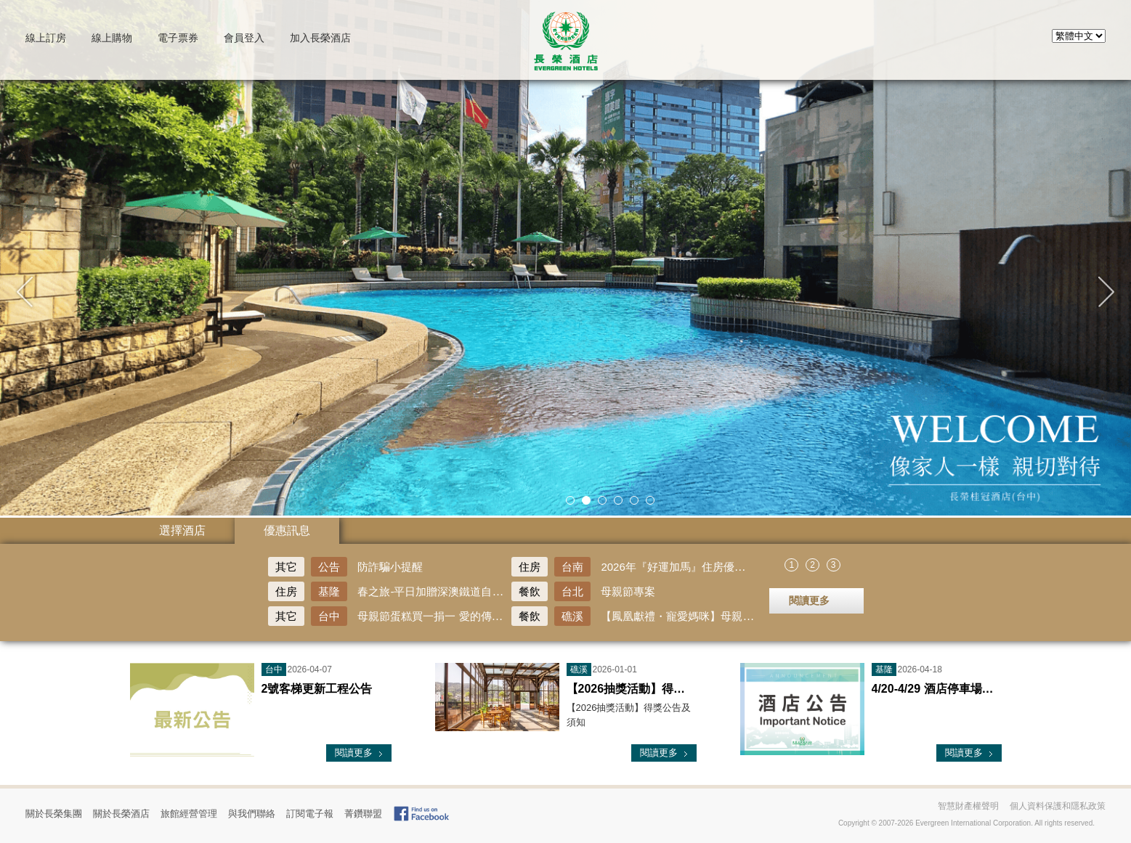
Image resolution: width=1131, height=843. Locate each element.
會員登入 (244, 38)
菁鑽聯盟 (363, 813)
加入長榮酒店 (320, 38)
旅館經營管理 (189, 813)
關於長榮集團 (53, 813)
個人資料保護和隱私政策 (1058, 806)
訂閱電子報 (309, 813)
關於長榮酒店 (121, 813)
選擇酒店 (182, 530)
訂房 (45, 38)
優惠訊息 (287, 530)
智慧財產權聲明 (968, 806)
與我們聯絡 (251, 813)
